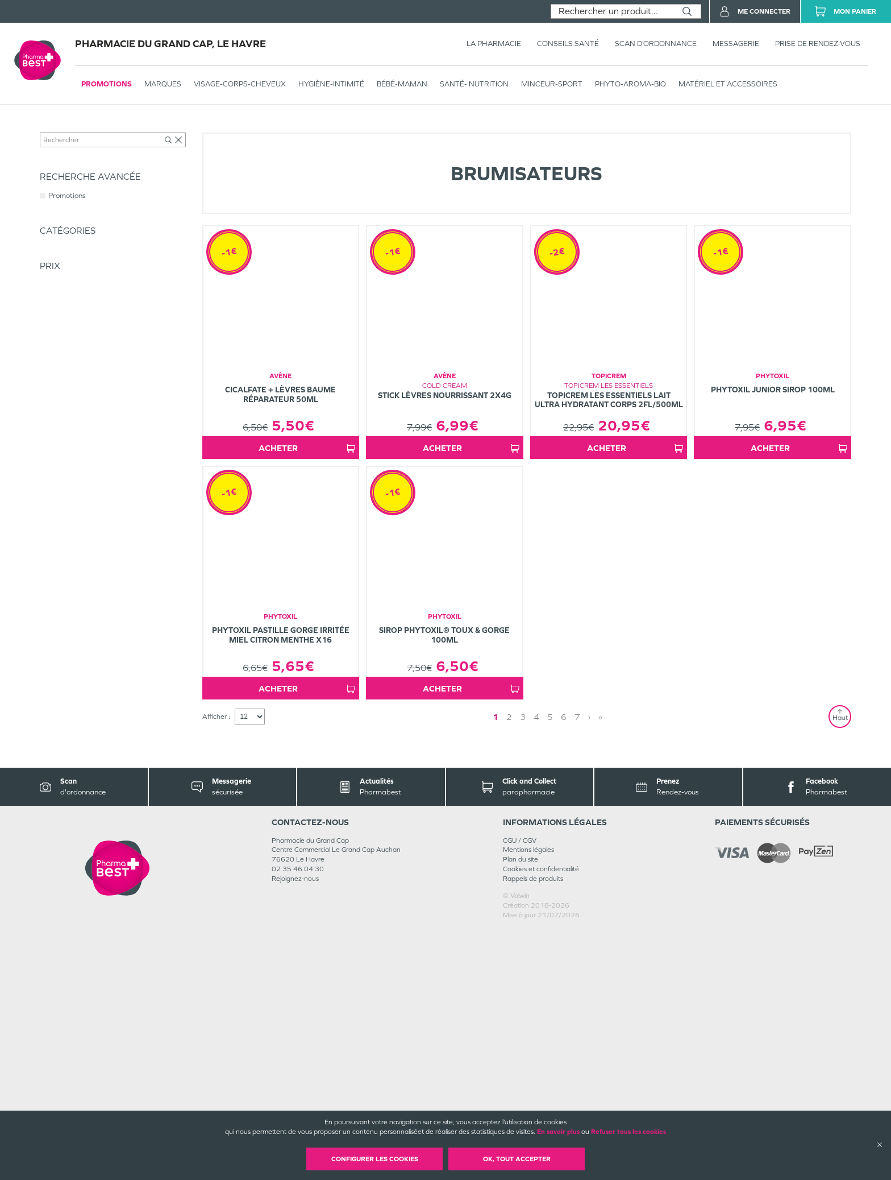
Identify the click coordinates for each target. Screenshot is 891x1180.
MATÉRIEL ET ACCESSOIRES (727, 84)
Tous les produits (65, 129)
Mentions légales (528, 1100)
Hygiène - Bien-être (199, 129)
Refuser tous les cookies (628, 1132)
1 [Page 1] (528, 966)
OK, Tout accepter (517, 1159)
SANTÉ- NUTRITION (474, 84)
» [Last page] (565, 966)
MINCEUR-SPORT (551, 84)
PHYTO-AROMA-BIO (630, 84)
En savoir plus (558, 1132)
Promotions (106, 84)
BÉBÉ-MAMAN (402, 84)
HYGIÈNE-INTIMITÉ (331, 84)
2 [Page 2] (541, 966)
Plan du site (520, 1109)
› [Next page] (553, 966)
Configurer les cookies (374, 1159)
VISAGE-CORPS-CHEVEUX (240, 84)
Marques (162, 84)
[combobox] (612, 11)
